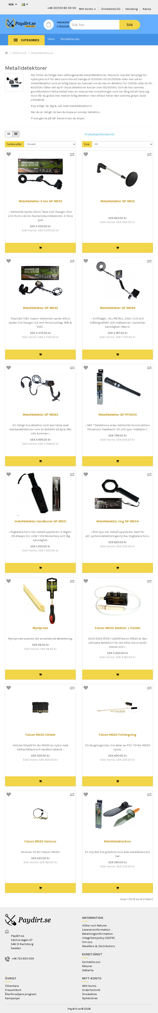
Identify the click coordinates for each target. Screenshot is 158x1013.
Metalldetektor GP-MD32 (40, 308)
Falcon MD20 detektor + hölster (118, 628)
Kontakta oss (70, 39)
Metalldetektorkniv (117, 841)
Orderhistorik (91, 990)
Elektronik (19, 53)
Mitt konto (89, 986)
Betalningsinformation (97, 934)
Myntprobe (40, 628)
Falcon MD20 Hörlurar (40, 841)
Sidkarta (87, 970)
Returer (87, 966)
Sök (130, 24)
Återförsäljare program (20, 994)
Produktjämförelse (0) (99, 134)
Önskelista (89, 994)
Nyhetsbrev (90, 998)
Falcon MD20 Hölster (41, 735)
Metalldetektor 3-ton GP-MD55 (40, 201)
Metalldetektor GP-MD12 (118, 201)
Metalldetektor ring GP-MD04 (117, 521)
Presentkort (13, 990)
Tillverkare (12, 986)
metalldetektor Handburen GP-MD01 (40, 521)
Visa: (87, 144)
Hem (51, 39)
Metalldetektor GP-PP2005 (118, 414)
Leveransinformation (96, 929)
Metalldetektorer (42, 53)
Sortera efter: (14, 144)
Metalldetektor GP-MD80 (40, 414)
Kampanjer (12, 998)
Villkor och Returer (94, 925)
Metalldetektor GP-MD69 (117, 308)
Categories (30, 40)
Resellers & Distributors (98, 946)
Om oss (87, 942)
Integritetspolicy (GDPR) (98, 938)
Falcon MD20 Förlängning (117, 735)
